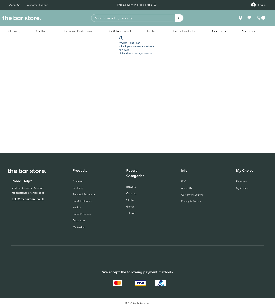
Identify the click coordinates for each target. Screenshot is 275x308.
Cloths (130, 200)
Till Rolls (131, 213)
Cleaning (78, 181)
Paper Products (81, 214)
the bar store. (21, 18)
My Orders (79, 227)
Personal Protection (84, 194)
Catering (131, 193)
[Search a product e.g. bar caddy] (131, 18)
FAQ (183, 181)
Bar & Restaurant (82, 201)
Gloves (130, 206)
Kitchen (77, 207)
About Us (186, 188)
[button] (261, 18)
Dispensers (79, 220)
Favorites (241, 181)
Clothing (78, 188)
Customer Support (32, 188)
